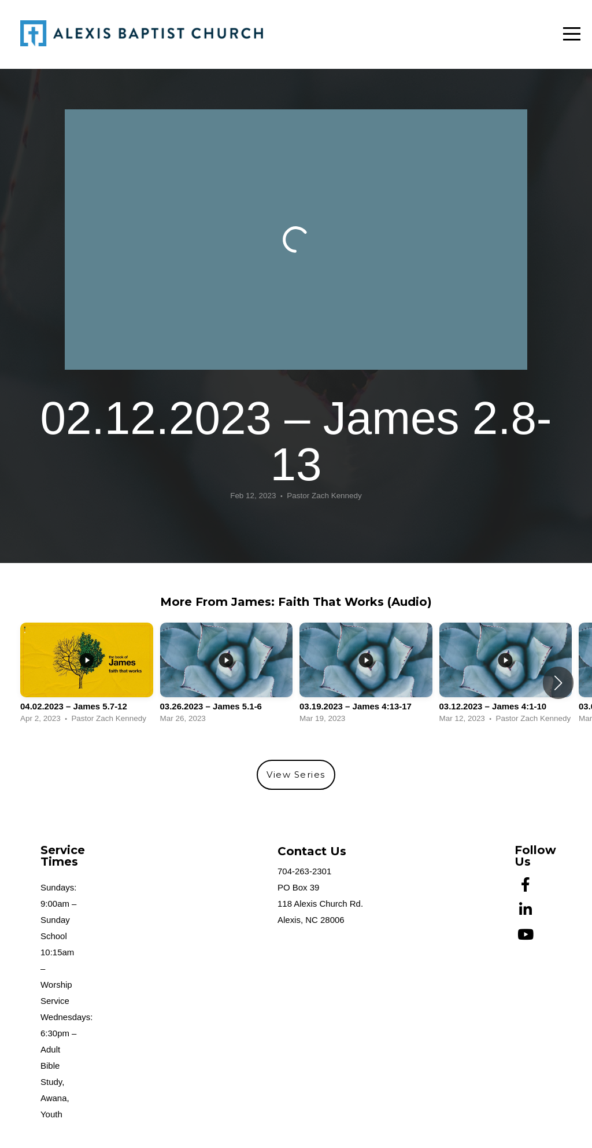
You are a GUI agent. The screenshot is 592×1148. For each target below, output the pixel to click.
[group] (86, 676)
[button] (558, 683)
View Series (296, 774)
